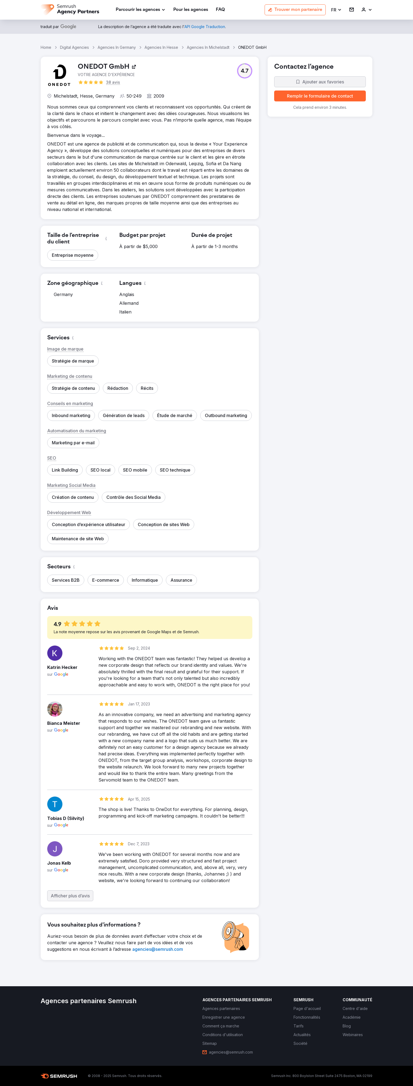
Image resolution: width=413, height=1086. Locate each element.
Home (46, 47)
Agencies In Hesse (161, 47)
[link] (190, 10)
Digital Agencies (74, 47)
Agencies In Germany (117, 47)
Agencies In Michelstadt (208, 47)
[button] (336, 10)
